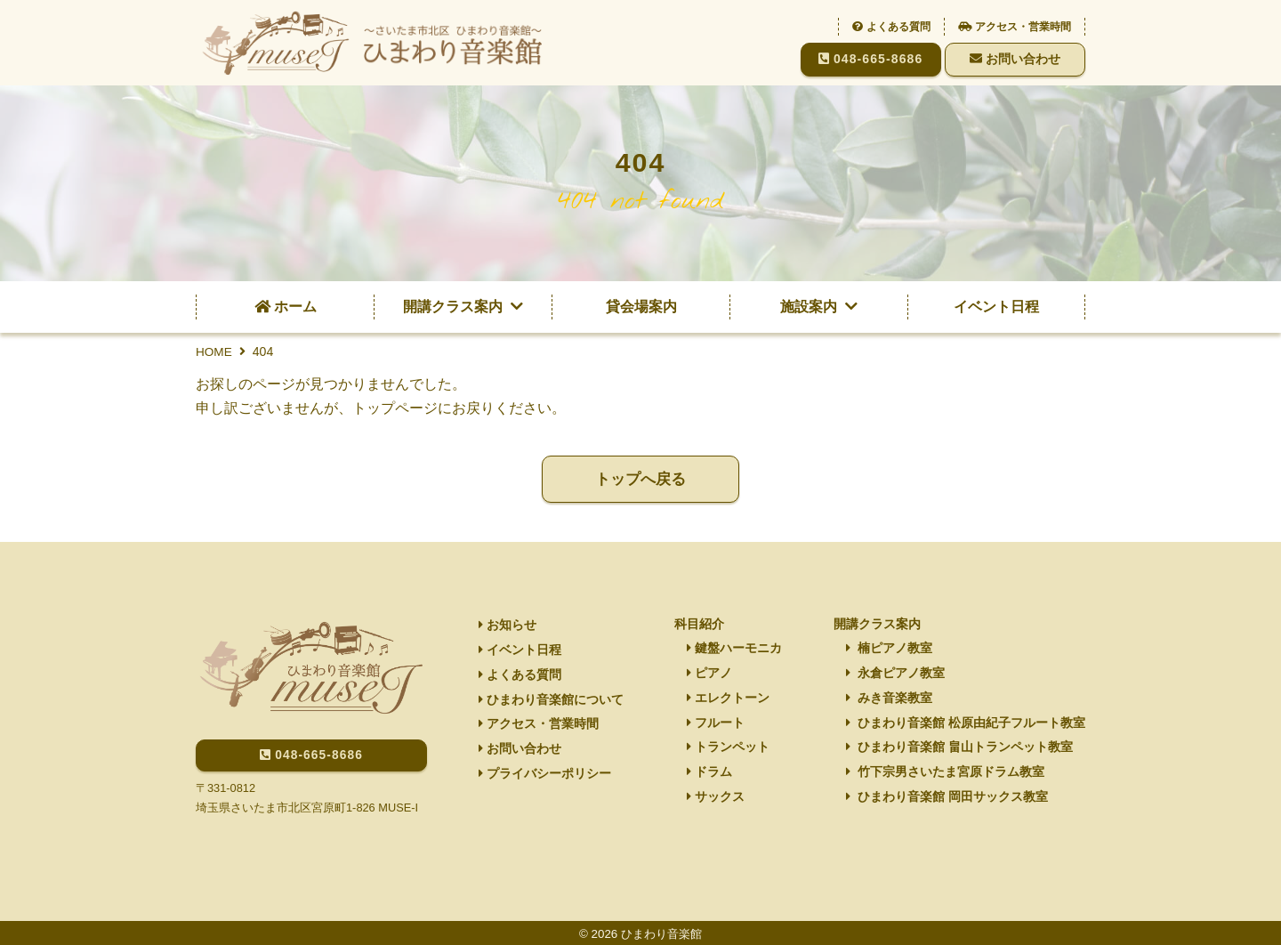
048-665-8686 (870, 59)
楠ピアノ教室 (889, 648)
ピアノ (709, 673)
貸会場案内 (641, 306)
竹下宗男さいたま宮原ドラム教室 (945, 776)
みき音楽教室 (889, 699)
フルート (716, 725)
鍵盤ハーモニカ (734, 648)
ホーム (285, 306)
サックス (716, 802)
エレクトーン (728, 699)
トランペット (728, 750)
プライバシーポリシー (544, 778)
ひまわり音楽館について (550, 702)
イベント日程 (996, 306)
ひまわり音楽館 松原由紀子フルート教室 (965, 725)
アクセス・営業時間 (1014, 26)
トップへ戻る (640, 480)
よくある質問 (891, 26)
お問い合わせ (1015, 59)
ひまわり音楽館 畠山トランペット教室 (959, 750)
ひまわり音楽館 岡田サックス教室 (947, 802)
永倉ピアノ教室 (895, 673)
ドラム (709, 776)
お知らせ (507, 625)
